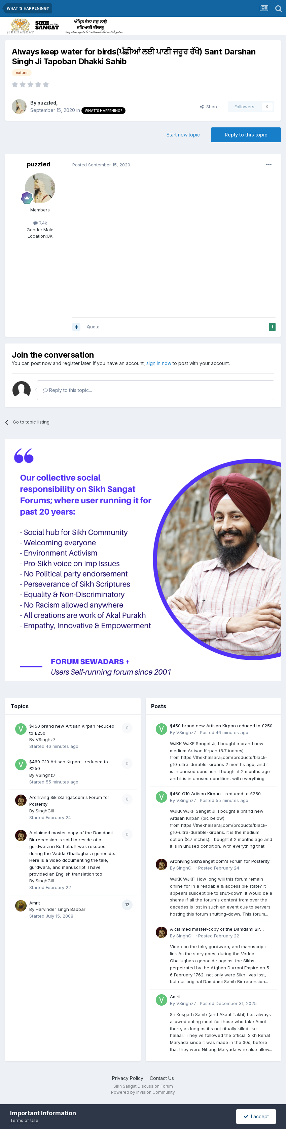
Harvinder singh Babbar (60, 909)
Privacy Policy (127, 1078)
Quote (93, 326)
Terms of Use (24, 1120)
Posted (101, 164)
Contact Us (162, 1078)
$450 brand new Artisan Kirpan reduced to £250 (221, 725)
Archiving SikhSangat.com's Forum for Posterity (220, 861)
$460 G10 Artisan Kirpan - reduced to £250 (215, 793)
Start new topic (183, 134)
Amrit (34, 902)
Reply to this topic (246, 134)
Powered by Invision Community (143, 1092)
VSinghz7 (46, 739)
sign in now (158, 363)
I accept (256, 1116)
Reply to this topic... (67, 390)
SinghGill (45, 810)
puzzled (46, 103)
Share (209, 106)
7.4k (40, 223)
